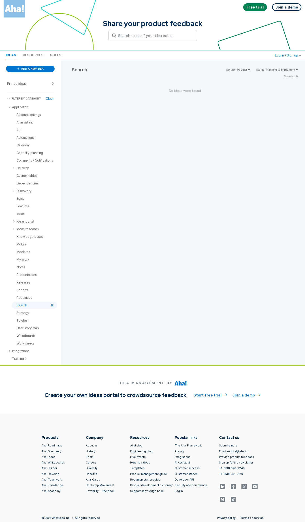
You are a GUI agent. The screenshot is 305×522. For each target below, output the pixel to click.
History (90, 451)
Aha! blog (136, 445)
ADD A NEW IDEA (30, 68)
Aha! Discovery (51, 451)
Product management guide (148, 474)
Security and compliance (191, 485)
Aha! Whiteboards (53, 462)
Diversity (92, 468)
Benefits (91, 474)
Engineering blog (141, 451)
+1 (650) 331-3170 (231, 474)
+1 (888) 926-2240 (232, 468)
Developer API (184, 479)
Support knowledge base (147, 491)
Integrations (182, 457)
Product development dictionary (151, 485)
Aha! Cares (93, 479)
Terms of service (252, 518)
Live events (138, 457)
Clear (50, 98)
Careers (91, 462)
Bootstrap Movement (100, 485)
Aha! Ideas (48, 457)
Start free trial (210, 395)
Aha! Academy (51, 491)
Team (90, 457)
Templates (137, 468)
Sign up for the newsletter (236, 462)
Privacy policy (226, 518)
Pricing (179, 451)
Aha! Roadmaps (52, 445)
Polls (55, 55)
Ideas (11, 55)
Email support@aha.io (233, 451)
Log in (179, 491)
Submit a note (228, 445)
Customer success (187, 468)
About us (92, 445)
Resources (33, 55)
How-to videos (140, 462)
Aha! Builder (49, 468)
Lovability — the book (100, 491)
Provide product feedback (236, 457)
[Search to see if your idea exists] (154, 35)
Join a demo (246, 395)
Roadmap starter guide (145, 479)
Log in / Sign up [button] (288, 55)
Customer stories (186, 474)
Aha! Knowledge (52, 485)
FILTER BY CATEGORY (24, 98)
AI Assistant (182, 462)
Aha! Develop (50, 474)
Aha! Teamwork (52, 479)
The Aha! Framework (188, 445)
